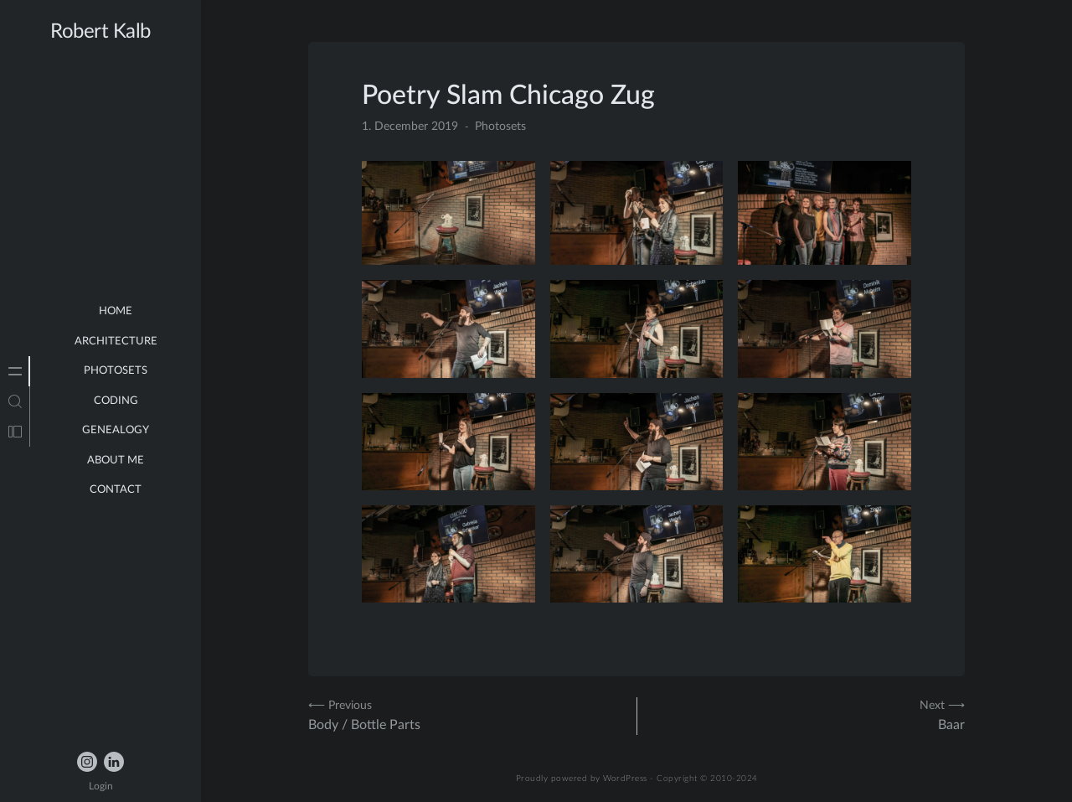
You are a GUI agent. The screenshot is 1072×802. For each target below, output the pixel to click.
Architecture (116, 341)
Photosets (115, 370)
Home (115, 311)
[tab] (15, 371)
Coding (116, 401)
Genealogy (115, 430)
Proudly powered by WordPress (581, 778)
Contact (116, 489)
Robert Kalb (100, 32)
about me (115, 460)
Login (101, 786)
